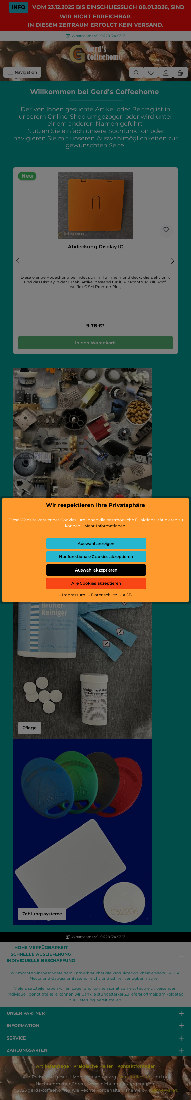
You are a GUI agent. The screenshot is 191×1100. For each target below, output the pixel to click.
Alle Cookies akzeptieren (96, 583)
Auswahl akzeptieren (96, 570)
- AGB (126, 594)
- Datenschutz (103, 594)
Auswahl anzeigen (96, 543)
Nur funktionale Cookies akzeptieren (96, 556)
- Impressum (72, 594)
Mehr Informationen (104, 525)
